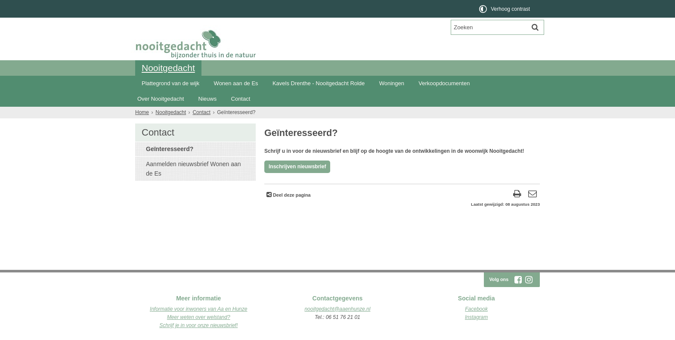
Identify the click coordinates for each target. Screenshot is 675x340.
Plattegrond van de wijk (170, 83)
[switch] (505, 8)
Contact (241, 99)
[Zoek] (535, 27)
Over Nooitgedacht (160, 99)
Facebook (476, 309)
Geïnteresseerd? (169, 148)
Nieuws (207, 99)
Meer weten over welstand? (198, 317)
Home (142, 112)
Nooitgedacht (168, 68)
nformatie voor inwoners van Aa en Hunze (199, 309)
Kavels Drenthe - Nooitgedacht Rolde (318, 83)
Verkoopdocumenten (444, 83)
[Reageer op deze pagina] (532, 194)
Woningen (391, 83)
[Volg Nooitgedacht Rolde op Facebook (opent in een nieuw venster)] (518, 279)
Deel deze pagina (291, 195)
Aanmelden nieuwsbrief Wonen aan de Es (193, 169)
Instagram (476, 317)
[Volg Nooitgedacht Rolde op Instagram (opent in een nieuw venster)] (528, 279)
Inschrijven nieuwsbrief (297, 167)
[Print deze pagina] (517, 194)
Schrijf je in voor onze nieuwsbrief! (198, 325)
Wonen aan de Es (236, 83)
